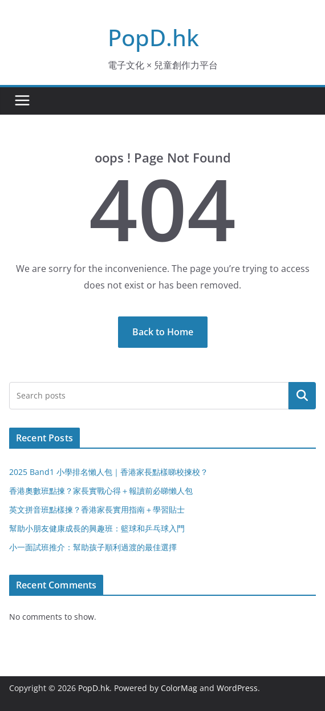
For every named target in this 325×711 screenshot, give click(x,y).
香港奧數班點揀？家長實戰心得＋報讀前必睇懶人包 (101, 490)
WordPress (237, 687)
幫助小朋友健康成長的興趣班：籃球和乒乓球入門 (97, 528)
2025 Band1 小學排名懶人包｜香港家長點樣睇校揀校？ (108, 471)
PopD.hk (153, 37)
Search (302, 395)
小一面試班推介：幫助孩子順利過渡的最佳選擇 (93, 547)
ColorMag (179, 687)
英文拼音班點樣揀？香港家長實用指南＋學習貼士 (97, 509)
